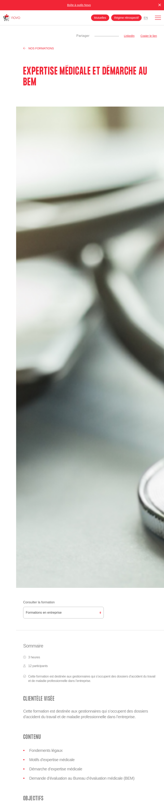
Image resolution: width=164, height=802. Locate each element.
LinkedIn (129, 35)
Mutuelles (100, 17)
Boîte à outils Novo (79, 5)
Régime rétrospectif (126, 17)
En (146, 17)
